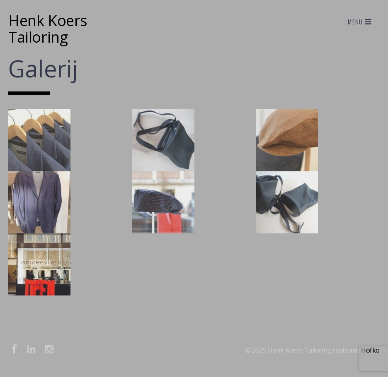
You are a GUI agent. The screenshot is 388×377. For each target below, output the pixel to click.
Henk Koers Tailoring (47, 28)
